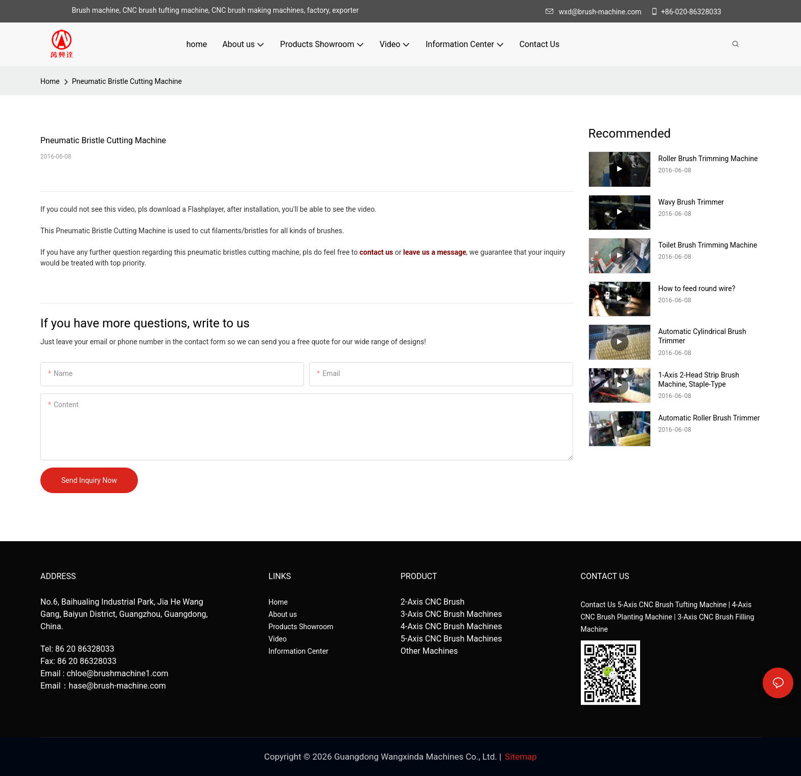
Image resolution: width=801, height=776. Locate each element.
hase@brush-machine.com (117, 686)
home (50, 81)
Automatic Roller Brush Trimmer (709, 418)
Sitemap (521, 756)
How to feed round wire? (697, 288)
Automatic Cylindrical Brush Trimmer (702, 336)
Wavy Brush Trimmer (691, 202)
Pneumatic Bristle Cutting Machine (127, 81)
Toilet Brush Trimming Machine (708, 245)
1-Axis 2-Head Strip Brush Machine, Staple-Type (699, 379)
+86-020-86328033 (685, 12)
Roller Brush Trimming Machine (708, 158)
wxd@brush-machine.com (596, 12)
